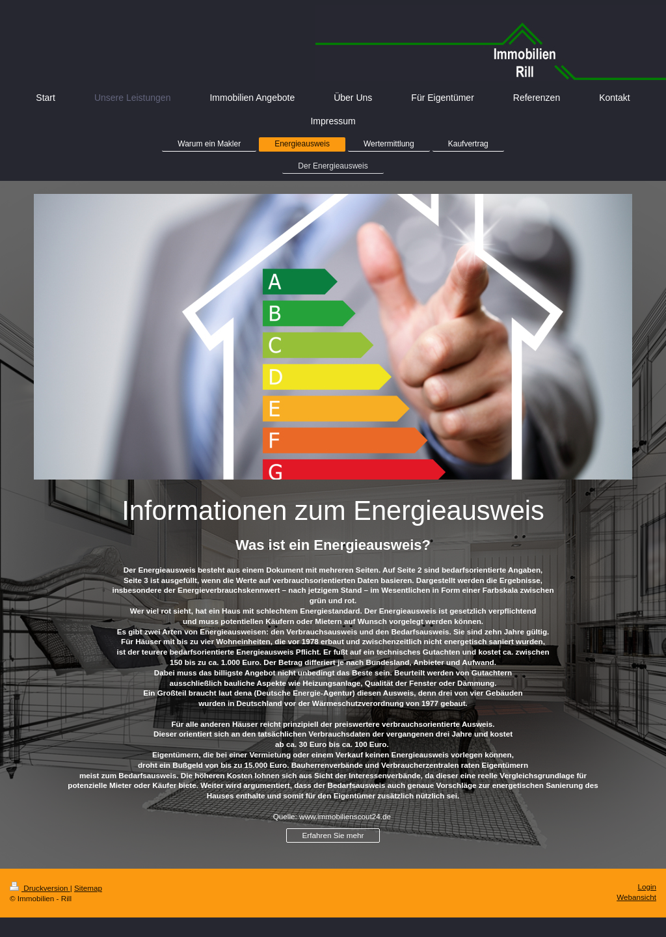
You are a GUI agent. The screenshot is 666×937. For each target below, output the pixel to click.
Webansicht (636, 897)
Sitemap (88, 888)
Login (646, 886)
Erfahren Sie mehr (333, 835)
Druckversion (40, 888)
